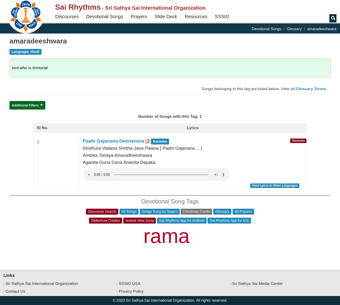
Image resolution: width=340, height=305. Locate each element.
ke (259, 238)
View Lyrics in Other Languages (275, 185)
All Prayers (243, 211)
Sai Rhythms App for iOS (229, 220)
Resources (196, 16)
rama (166, 236)
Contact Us (15, 291)
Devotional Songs (104, 16)
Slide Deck (166, 16)
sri (241, 240)
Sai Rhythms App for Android (181, 220)
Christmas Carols (196, 211)
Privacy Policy (131, 291)
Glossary (294, 29)
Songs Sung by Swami (160, 211)
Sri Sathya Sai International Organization (41, 283)
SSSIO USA (129, 283)
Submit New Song (139, 220)
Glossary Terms (311, 89)
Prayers (139, 16)
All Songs (129, 211)
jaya (209, 238)
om (78, 234)
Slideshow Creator (105, 220)
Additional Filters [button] (25, 105)
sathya (115, 240)
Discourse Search (102, 211)
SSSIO (222, 16)
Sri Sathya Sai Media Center (257, 283)
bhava (123, 230)
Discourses (67, 16)
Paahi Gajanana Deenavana (126, 141)
